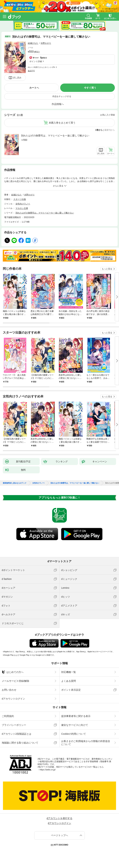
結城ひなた (33, 43)
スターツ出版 (19, 199)
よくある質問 (68, 681)
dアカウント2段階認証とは (16, 733)
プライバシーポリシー (14, 725)
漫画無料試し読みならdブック (14, 483)
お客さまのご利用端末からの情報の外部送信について (85, 743)
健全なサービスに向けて (74, 725)
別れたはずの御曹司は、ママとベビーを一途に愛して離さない (55, 135)
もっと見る (107, 269)
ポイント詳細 (35, 61)
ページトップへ (59, 835)
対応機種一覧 (68, 672)
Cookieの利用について (73, 733)
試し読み (17, 77)
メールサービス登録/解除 (15, 681)
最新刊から (109, 130)
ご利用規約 (8, 716)
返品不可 (31, 71)
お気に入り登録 (107, 115)
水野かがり (46, 43)
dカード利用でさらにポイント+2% (41, 67)
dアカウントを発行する (59, 818)
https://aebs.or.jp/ (47, 769)
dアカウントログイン (13, 698)
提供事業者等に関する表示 (75, 716)
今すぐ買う (90, 87)
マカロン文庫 (21, 208)
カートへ (34, 87)
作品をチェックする (61, 96)
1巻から (99, 130)
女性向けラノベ (22, 204)
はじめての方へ (12, 672)
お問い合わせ (9, 689)
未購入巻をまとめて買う (62, 122)
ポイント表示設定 (71, 689)
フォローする (53, 43)
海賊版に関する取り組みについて (20, 742)
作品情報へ (58, 104)
